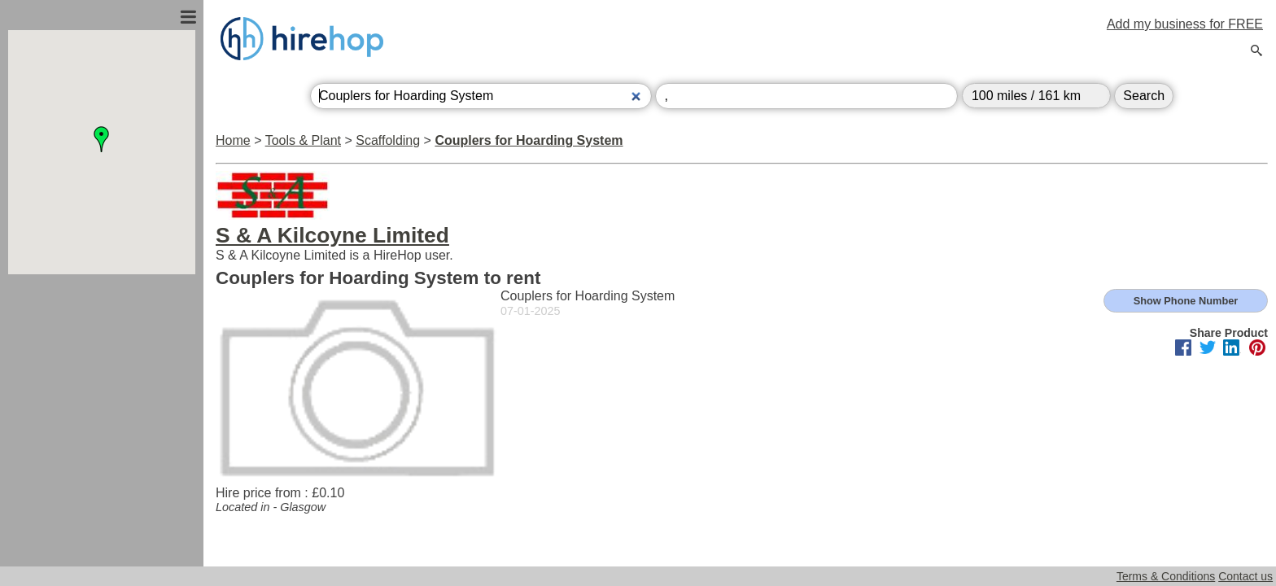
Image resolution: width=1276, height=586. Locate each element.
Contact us (1245, 576)
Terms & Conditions (1165, 576)
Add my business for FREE (1185, 24)
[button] (102, 139)
